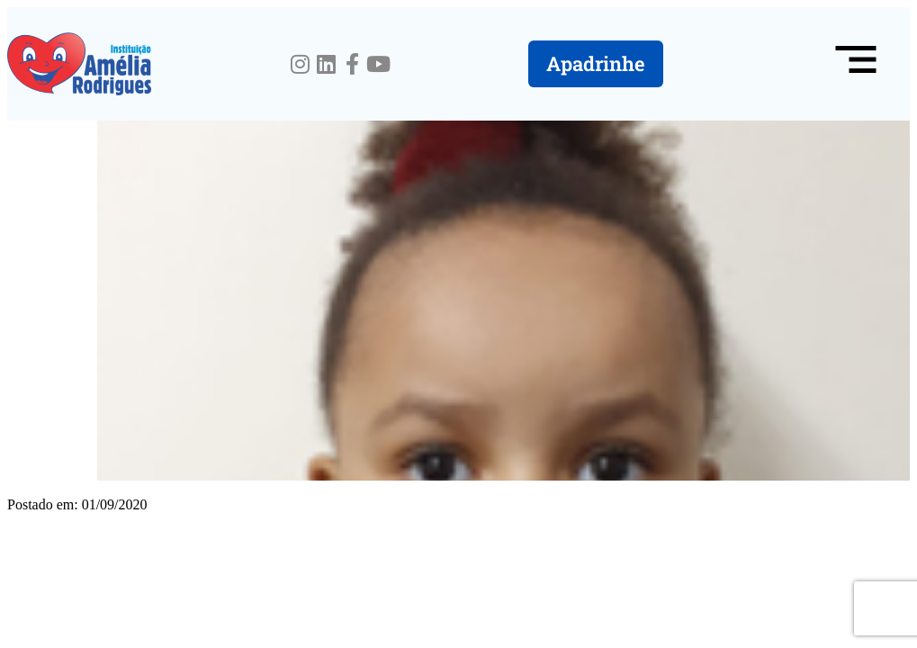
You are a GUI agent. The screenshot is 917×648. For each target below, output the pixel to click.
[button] (855, 64)
